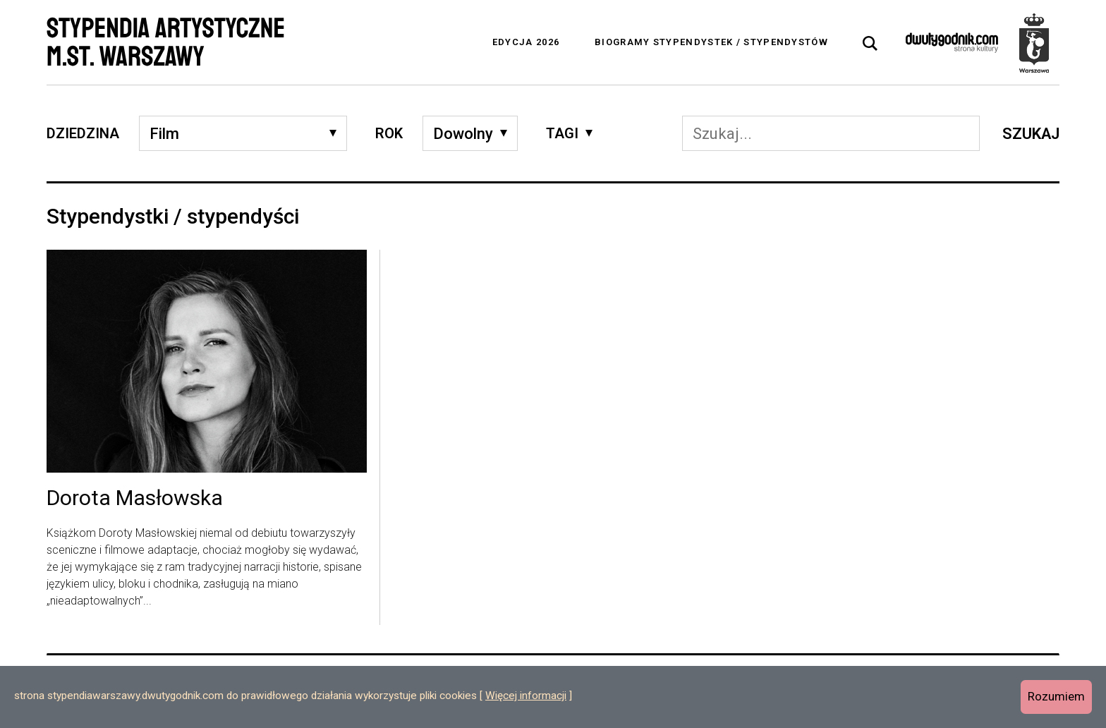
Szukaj (1030, 133)
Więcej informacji (525, 695)
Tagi (562, 133)
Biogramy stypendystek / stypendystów (711, 42)
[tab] (870, 44)
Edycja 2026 (525, 42)
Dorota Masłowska (135, 498)
